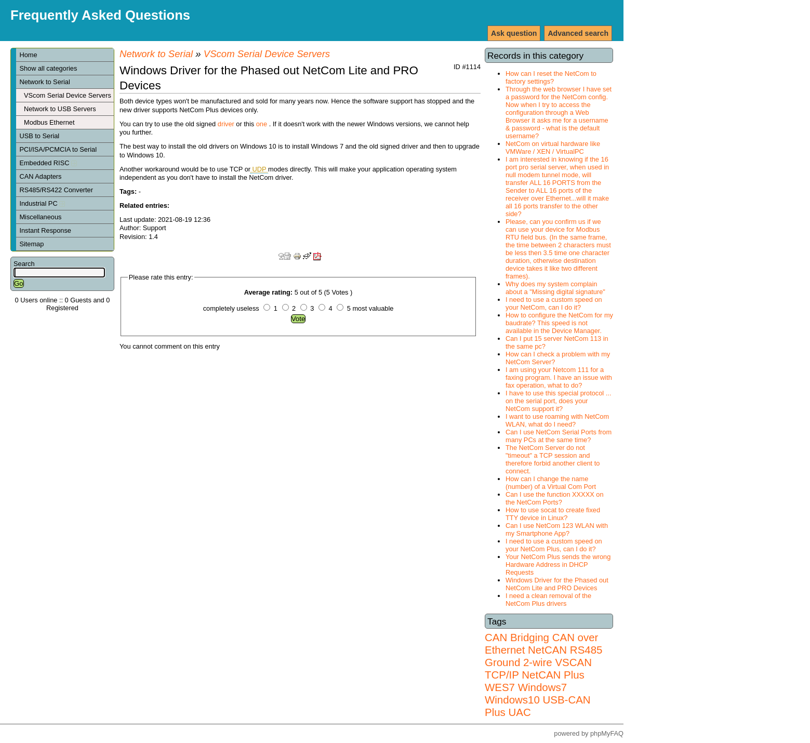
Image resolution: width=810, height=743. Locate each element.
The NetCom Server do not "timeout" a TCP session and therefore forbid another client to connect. (553, 459)
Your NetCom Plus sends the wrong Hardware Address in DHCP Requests (558, 564)
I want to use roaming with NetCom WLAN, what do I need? (557, 420)
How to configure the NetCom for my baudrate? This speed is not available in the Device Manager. (559, 323)
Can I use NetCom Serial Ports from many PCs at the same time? (559, 436)
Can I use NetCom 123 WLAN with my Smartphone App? (557, 529)
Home (28, 55)
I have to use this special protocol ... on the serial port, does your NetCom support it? (558, 401)
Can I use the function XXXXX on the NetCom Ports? (555, 498)
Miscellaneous (40, 217)
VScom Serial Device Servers (67, 95)
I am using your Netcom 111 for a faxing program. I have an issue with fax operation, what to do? (559, 377)
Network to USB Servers (60, 109)
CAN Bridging (517, 637)
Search (24, 264)
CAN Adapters (40, 176)
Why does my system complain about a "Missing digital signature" (555, 288)
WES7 (500, 687)
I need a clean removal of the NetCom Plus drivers (548, 599)
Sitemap (31, 244)
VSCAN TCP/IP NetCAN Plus (538, 668)
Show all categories (48, 68)
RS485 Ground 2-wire (543, 656)
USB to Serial (39, 136)
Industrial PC (42, 203)
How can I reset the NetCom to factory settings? (551, 77)
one (261, 124)
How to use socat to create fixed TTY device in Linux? (553, 514)
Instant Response (45, 230)
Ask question (514, 33)
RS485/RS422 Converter (56, 190)
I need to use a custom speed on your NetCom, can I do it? (554, 303)
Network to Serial (44, 82)
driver (226, 124)
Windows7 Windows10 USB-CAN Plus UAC (538, 699)
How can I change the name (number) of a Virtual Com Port (551, 482)
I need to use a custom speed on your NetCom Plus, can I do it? (554, 545)
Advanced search (578, 33)
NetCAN (547, 650)
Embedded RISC (48, 163)
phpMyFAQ (606, 733)
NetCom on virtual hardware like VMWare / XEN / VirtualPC (553, 147)
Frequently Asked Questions (100, 15)
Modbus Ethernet (49, 122)
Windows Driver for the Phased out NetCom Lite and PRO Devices (557, 584)
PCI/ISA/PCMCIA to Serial (58, 149)
